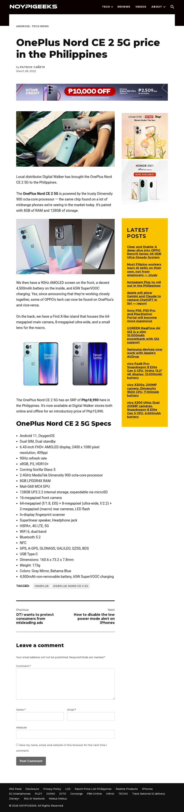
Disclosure (32, 789)
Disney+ (14, 798)
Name (21, 709)
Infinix (110, 793)
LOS (68, 789)
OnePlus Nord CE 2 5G (70, 586)
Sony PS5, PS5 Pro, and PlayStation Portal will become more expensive (142, 316)
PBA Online (94, 793)
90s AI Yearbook (34, 798)
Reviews (124, 6)
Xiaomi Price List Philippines (93, 789)
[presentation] (112, 6)
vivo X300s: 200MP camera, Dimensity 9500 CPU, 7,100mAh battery (143, 390)
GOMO (50, 793)
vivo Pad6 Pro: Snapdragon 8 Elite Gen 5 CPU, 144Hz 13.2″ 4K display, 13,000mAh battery (144, 371)
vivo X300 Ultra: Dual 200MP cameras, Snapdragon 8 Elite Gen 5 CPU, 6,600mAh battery (144, 409)
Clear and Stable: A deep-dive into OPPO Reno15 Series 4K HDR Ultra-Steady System (144, 252)
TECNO (123, 793)
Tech (106, 6)
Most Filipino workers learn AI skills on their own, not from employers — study (144, 270)
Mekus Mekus (58, 798)
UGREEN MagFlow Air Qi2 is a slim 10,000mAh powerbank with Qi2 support (143, 335)
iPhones (147, 789)
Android (23, 26)
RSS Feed (15, 789)
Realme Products (127, 789)
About (156, 6)
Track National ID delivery (148, 793)
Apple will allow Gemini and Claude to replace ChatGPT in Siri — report (144, 298)
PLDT (38, 793)
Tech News (40, 26)
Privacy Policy (52, 789)
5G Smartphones (20, 793)
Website (21, 727)
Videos (140, 6)
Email (71, 709)
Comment (23, 666)
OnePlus (42, 586)
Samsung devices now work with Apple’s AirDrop (144, 353)
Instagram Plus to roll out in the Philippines (144, 283)
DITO (62, 793)
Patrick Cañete (32, 67)
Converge (76, 793)
